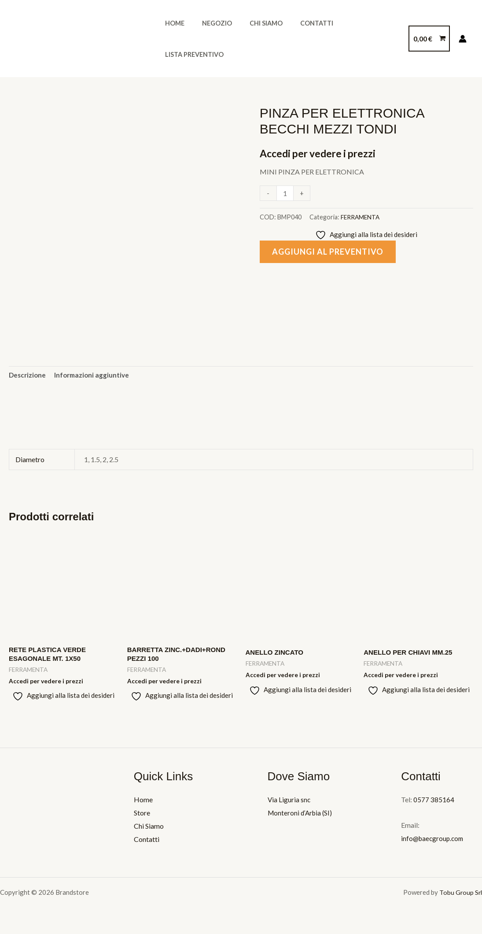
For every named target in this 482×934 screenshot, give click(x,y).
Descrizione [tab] (28, 376)
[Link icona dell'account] (463, 39)
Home (172, 38)
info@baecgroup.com (434, 842)
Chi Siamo (253, 38)
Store (142, 816)
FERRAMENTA (361, 217)
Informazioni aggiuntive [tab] (94, 376)
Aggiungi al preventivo (332, 253)
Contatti (299, 38)
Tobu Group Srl (460, 896)
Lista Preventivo (358, 38)
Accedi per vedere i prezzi (321, 153)
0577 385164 (433, 803)
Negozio (209, 38)
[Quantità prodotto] (285, 193)
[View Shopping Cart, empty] (429, 39)
